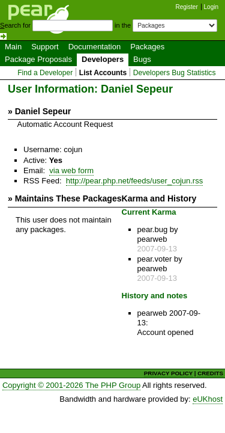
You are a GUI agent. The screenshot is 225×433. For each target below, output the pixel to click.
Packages (147, 46)
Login (211, 7)
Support (45, 46)
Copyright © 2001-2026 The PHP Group (71, 385)
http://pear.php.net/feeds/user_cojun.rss (134, 180)
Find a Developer (45, 73)
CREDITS (210, 373)
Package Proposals (38, 59)
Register (187, 7)
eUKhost (208, 399)
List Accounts (103, 73)
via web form (71, 170)
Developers (103, 59)
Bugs (142, 59)
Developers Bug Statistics (174, 73)
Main (13, 46)
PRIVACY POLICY (168, 373)
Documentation (94, 46)
